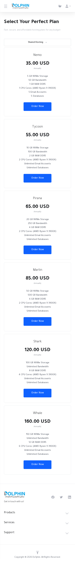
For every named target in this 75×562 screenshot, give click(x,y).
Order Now (37, 106)
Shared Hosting (37, 42)
